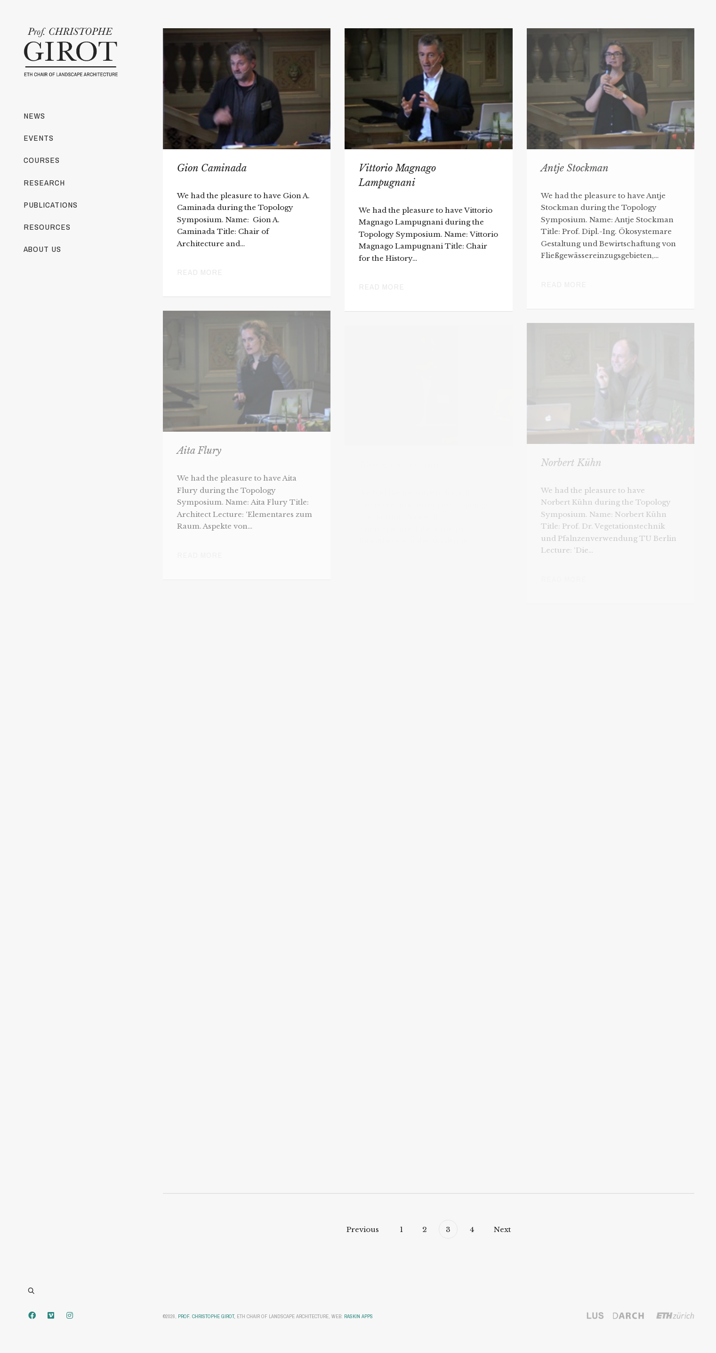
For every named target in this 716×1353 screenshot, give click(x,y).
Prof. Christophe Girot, (206, 1316)
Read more (200, 271)
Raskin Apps (358, 1316)
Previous (362, 1229)
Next (503, 1229)
